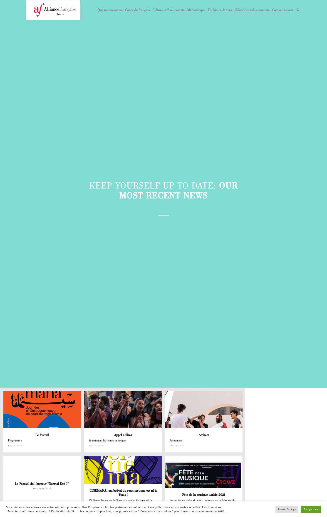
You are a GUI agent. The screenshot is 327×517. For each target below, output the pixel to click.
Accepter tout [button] (311, 509)
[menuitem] (110, 10)
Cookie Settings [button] (287, 509)
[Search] (298, 10)
